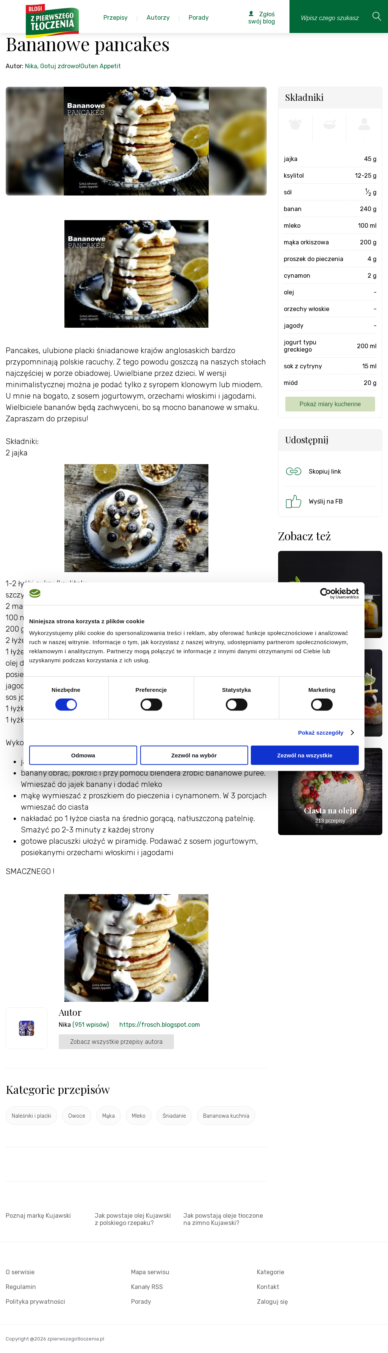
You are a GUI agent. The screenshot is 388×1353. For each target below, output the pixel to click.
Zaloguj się (272, 1301)
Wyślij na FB (313, 501)
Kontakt (268, 1286)
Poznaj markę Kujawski (38, 1215)
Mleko (139, 1116)
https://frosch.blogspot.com (159, 1024)
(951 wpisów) (90, 1024)
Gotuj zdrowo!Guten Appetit (80, 66)
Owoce (76, 1116)
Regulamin (21, 1286)
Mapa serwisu (150, 1272)
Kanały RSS (147, 1286)
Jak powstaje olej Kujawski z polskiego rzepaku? (133, 1219)
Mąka (108, 1116)
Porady (141, 1301)
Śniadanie (174, 1116)
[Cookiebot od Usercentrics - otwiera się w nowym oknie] (326, 593)
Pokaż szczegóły (321, 732)
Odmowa (83, 755)
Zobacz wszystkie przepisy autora (116, 1041)
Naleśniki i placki (31, 1116)
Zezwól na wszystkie (305, 755)
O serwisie (20, 1272)
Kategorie (270, 1272)
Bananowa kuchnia (226, 1116)
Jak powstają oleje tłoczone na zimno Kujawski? (223, 1219)
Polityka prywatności (35, 1301)
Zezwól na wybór (194, 755)
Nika (31, 66)
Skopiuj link (312, 471)
